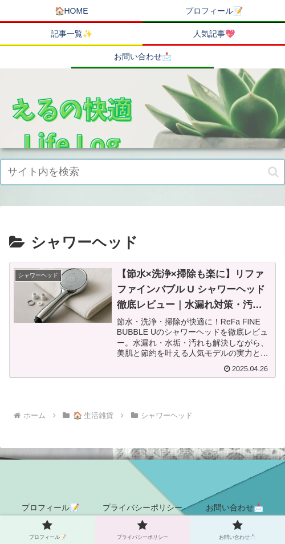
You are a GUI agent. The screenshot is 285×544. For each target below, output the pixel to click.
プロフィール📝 (50, 507)
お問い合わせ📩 (234, 507)
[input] (142, 172)
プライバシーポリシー (142, 507)
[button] (273, 171)
